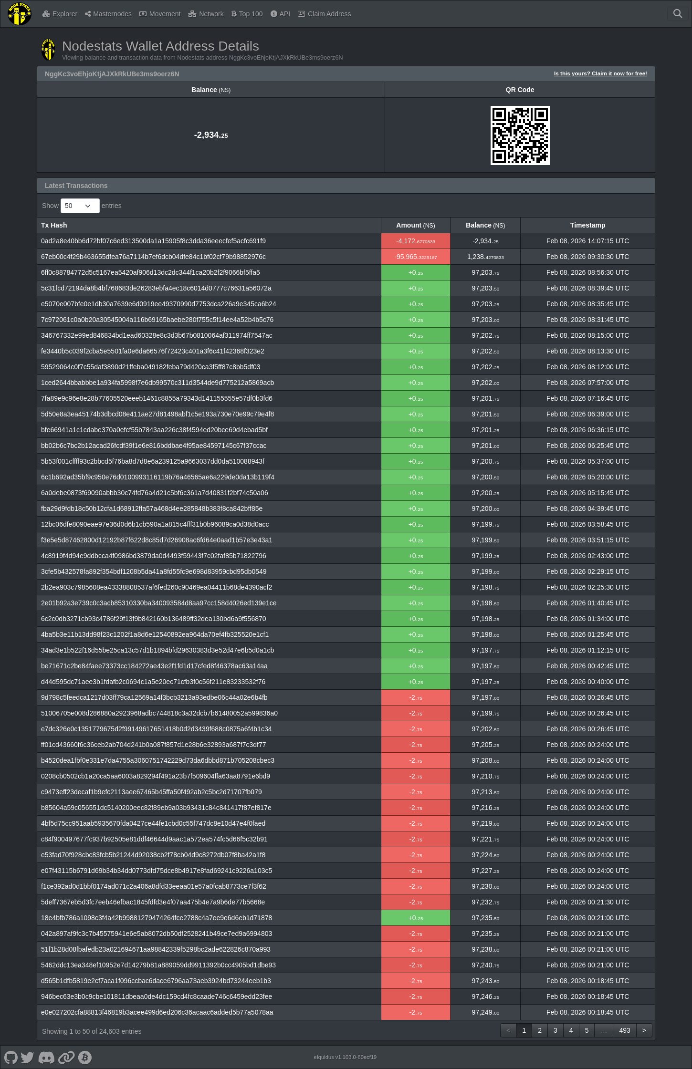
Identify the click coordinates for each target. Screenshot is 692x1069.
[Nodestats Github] (10, 1057)
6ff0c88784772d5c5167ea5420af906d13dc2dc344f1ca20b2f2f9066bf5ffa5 (150, 272)
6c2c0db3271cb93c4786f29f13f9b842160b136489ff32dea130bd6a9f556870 (153, 619)
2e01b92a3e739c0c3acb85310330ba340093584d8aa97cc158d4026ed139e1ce (159, 603)
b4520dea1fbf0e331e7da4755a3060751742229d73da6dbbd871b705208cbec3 (157, 760)
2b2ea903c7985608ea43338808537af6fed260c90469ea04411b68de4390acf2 (156, 587)
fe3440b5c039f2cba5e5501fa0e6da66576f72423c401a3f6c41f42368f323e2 (152, 351)
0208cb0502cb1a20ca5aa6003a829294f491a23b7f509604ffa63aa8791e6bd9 (155, 776)
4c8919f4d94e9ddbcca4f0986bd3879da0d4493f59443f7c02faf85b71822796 (153, 556)
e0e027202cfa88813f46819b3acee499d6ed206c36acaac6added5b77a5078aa (157, 1012)
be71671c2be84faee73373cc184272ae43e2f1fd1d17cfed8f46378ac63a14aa (154, 666)
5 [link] (587, 1030)
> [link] (644, 1030)
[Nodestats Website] (66, 1057)
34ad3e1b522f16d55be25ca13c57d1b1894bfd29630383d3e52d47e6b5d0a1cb (157, 650)
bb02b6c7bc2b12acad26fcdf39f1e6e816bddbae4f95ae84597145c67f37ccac (154, 445)
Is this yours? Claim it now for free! (600, 73)
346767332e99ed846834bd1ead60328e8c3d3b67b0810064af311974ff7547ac (157, 335)
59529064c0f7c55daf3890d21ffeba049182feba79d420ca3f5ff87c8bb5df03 (151, 367)
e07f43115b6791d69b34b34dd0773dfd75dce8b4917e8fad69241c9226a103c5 (156, 870)
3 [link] (555, 1030)
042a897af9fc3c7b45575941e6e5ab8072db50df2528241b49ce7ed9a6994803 (156, 933)
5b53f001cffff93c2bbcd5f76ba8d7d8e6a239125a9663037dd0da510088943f (152, 461)
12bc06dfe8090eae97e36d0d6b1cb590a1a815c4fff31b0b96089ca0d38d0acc (155, 524)
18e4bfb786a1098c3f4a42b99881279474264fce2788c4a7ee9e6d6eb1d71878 (156, 918)
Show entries (82, 205)
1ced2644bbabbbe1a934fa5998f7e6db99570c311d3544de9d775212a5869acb (157, 382)
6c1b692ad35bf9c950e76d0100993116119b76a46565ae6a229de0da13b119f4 (157, 477)
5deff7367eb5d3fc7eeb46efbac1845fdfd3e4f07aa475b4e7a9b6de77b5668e (153, 902)
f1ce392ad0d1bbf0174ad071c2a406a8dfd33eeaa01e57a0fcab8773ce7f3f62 (153, 886)
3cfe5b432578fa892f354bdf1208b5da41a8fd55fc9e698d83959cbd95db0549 (154, 571)
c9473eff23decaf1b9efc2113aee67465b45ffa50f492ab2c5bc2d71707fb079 (151, 792)
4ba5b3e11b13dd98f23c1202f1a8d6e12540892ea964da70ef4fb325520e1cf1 (155, 634)
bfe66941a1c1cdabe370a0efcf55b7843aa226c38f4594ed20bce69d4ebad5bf (154, 430)
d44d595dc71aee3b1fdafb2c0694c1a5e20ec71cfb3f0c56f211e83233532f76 (153, 681)
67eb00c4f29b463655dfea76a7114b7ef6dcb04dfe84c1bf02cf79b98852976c (153, 256)
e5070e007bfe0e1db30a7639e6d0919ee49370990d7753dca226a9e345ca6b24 (158, 304)
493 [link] (624, 1030)
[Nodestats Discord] (46, 1057)
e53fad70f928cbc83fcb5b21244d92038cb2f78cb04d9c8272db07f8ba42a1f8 (153, 855)
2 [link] (540, 1030)
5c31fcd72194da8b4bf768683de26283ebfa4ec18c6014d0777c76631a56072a (156, 288)
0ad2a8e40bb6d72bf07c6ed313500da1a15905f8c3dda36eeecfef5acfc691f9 (153, 241)
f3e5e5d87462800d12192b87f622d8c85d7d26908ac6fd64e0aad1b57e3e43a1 (157, 540)
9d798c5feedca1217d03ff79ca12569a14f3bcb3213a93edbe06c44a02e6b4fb (154, 697)
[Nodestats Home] (19, 14)
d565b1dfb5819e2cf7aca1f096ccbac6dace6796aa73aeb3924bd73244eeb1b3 (156, 981)
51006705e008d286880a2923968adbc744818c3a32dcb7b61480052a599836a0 (159, 713)
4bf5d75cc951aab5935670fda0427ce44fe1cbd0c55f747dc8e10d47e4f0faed (153, 823)
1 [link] (524, 1030)
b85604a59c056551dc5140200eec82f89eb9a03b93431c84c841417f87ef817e (156, 807)
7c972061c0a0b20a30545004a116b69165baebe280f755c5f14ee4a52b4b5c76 (157, 319)
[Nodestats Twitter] (27, 1057)
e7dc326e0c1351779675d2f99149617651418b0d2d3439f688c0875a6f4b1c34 (156, 729)
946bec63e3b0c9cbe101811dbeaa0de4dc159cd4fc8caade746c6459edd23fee (156, 996)
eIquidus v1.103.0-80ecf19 (345, 1057)
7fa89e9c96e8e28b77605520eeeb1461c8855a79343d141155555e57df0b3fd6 (157, 398)
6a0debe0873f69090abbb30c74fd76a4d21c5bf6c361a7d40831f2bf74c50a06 (154, 493)
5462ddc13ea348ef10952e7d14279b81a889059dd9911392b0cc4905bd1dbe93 (158, 965)
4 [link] (571, 1030)
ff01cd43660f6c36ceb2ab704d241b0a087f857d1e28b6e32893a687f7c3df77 (153, 744)
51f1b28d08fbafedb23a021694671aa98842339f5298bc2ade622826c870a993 (156, 949)
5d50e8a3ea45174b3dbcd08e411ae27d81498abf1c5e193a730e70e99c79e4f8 (157, 414)
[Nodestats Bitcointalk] (85, 1057)
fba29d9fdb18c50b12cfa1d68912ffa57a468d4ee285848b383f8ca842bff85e (151, 508)
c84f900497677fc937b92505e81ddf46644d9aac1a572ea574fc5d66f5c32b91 (154, 839)
